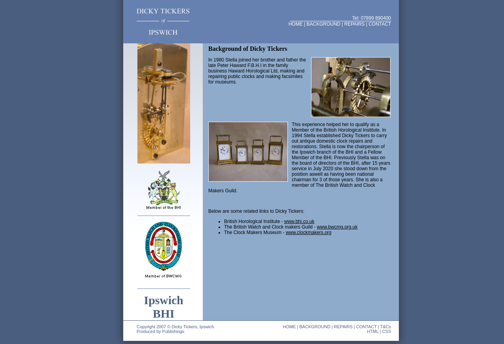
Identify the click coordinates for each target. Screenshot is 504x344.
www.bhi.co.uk (299, 221)
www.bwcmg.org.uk (337, 227)
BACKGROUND (323, 24)
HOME (296, 24)
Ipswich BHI (163, 307)
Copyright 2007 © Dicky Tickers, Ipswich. (176, 326)
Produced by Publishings (160, 331)
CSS (386, 331)
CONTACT (380, 24)
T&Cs (385, 326)
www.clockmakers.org (309, 232)
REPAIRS (354, 24)
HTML (373, 331)
